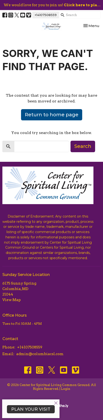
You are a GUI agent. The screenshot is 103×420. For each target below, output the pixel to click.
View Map (11, 300)
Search (82, 146)
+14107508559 (46, 15)
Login (65, 389)
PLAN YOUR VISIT (30, 409)
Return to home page (51, 115)
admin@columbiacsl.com (40, 354)
